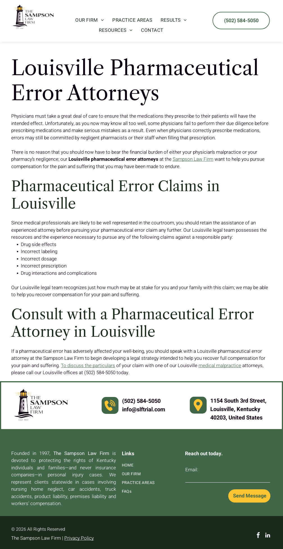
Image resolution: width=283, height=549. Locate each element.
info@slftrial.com (143, 409)
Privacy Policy (79, 538)
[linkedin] (268, 536)
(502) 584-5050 (141, 401)
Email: (191, 469)
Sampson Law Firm (193, 159)
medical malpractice (219, 365)
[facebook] (258, 536)
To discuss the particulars (88, 365)
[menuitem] (89, 20)
